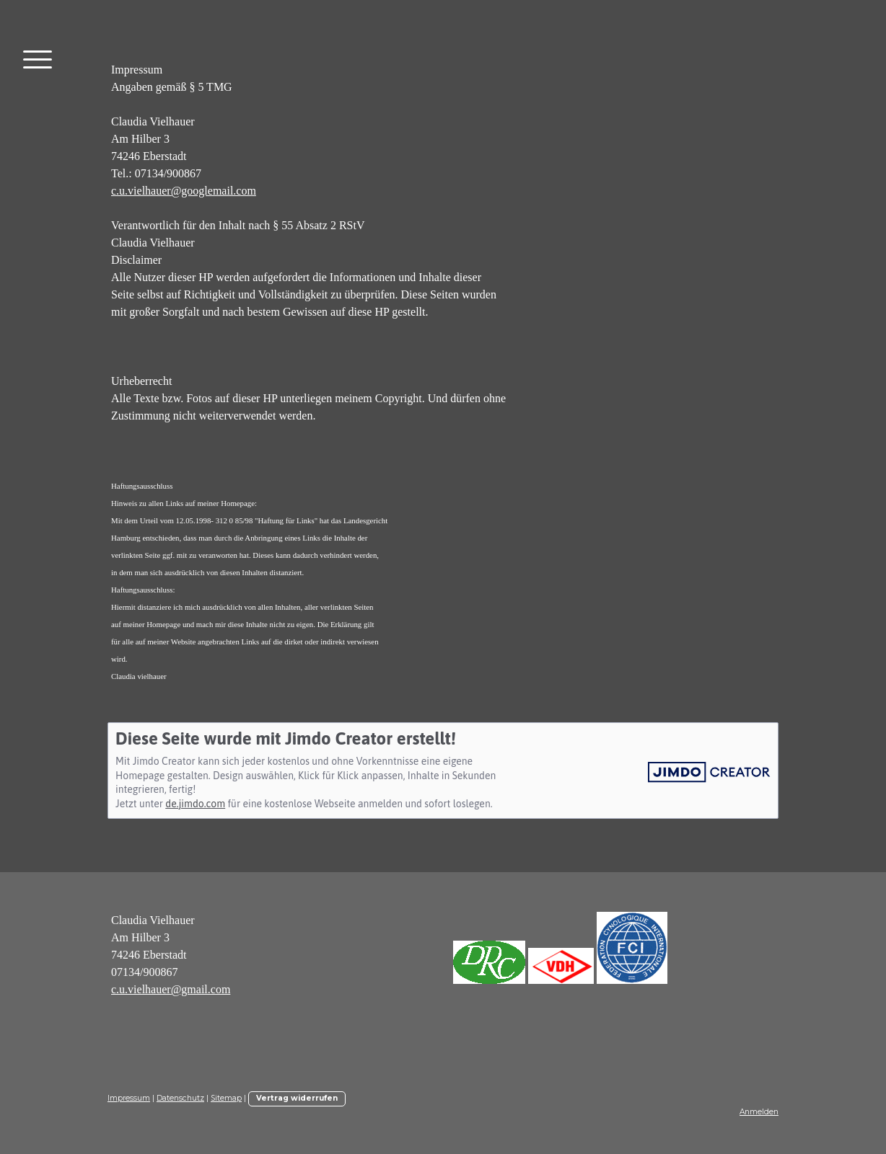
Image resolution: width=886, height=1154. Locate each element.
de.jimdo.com (195, 803)
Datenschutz (180, 1098)
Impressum (129, 1098)
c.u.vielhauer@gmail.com (170, 989)
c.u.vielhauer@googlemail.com (183, 191)
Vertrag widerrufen (297, 1098)
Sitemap (226, 1098)
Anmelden (759, 1112)
